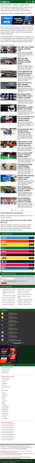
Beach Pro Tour (4, 416)
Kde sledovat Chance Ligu (6, 378)
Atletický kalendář (5, 411)
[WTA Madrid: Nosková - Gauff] (4, 317)
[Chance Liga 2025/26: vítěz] (4, 336)
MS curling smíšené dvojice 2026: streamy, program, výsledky (25, 95)
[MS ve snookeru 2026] (4, 324)
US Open (3, 399)
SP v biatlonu (4, 404)
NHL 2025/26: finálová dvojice (13, 329)
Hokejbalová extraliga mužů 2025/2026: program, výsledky (25, 166)
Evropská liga (4, 381)
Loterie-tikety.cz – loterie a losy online (23, 292)
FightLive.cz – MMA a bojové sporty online (9, 289)
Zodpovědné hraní (6, 448)
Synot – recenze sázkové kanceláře (7, 432)
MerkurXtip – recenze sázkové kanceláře (8, 434)
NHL (3, 388)
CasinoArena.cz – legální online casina (9, 304)
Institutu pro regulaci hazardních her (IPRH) (19, 447)
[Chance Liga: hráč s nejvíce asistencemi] (4, 339)
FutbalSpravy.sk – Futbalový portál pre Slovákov (25, 300)
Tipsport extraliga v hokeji (6, 369)
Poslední (23, 210)
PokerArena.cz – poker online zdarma (8, 300)
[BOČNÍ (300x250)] (8, 362)
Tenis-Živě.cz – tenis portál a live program (9, 295)
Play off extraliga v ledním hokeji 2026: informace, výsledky (24, 200)
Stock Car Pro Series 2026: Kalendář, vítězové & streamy (25, 84)
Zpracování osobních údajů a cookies (27, 460)
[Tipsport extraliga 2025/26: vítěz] (4, 321)
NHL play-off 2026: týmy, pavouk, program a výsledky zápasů (26, 118)
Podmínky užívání (17, 460)
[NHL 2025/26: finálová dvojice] (4, 328)
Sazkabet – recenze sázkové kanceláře (8, 429)
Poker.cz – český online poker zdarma (8, 302)
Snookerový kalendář (5, 413)
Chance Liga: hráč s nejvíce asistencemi (15, 340)
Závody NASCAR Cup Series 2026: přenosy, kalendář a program (25, 73)
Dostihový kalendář (5, 418)
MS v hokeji (4, 385)
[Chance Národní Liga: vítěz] (4, 332)
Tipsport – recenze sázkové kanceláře (8, 425)
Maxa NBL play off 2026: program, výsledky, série (26, 48)
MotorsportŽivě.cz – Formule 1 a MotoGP (9, 297)
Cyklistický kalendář (5, 409)
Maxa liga (3, 392)
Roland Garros (4, 395)
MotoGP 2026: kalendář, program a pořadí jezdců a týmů (26, 177)
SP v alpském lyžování (5, 406)
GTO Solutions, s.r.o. (13, 462)
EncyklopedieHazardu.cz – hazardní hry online (25, 289)
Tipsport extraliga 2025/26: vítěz (13, 321)
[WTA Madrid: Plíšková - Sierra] (4, 313)
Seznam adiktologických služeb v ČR (22, 457)
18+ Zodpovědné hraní (4, 462)
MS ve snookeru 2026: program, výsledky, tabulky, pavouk (25, 154)
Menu (33, 2)
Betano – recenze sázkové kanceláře (7, 427)
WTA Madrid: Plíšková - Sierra (13, 314)
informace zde (20, 453)
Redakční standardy (10, 460)
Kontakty (5, 460)
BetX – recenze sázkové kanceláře (7, 436)
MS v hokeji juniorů (5, 390)
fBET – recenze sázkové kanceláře (7, 439)
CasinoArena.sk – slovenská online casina (24, 302)
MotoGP (3, 402)
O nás (1, 460)
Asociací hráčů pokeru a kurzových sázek (20, 448)
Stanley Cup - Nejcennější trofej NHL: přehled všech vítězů (25, 107)
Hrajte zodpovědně (3, 451)
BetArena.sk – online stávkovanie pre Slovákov (25, 294)
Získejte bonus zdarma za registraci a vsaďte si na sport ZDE (16, 13)
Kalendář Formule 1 (5, 372)
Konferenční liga (4, 383)
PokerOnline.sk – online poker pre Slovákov (24, 304)
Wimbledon (4, 397)
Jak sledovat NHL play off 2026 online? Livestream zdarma (25, 131)
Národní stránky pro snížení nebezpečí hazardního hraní (11, 458)
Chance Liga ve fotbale (5, 370)
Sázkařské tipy (4, 310)
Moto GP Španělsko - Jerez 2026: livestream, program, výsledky (25, 188)
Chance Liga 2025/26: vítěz (13, 336)
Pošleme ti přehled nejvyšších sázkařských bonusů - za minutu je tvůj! (17, 276)
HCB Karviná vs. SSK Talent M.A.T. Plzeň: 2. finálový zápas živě (25, 143)
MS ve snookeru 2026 (12, 325)
